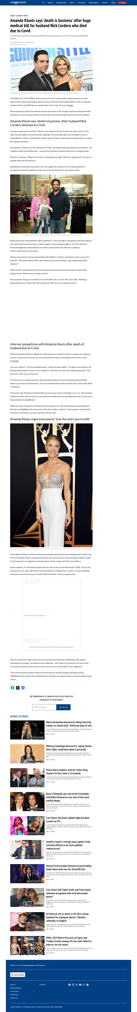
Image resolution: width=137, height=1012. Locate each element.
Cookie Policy (14, 994)
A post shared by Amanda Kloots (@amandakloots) (51, 646)
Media (113, 3)
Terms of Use (14, 998)
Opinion (105, 3)
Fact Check (81, 3)
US (43, 3)
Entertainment (61, 3)
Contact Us (42, 984)
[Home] (18, 2)
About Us (13, 984)
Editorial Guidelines (15, 988)
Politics (50, 3)
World (72, 3)
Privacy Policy (14, 991)
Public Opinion (94, 3)
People (70, 105)
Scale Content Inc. (29, 965)
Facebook (14, 361)
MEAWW (12, 965)
